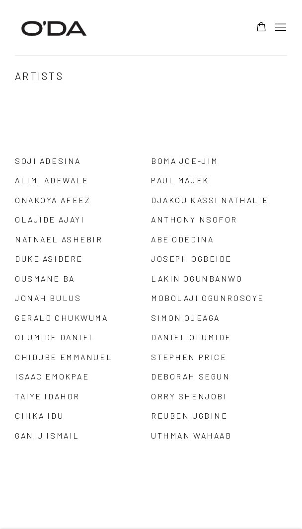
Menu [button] (279, 27)
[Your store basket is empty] (261, 27)
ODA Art (54, 27)
